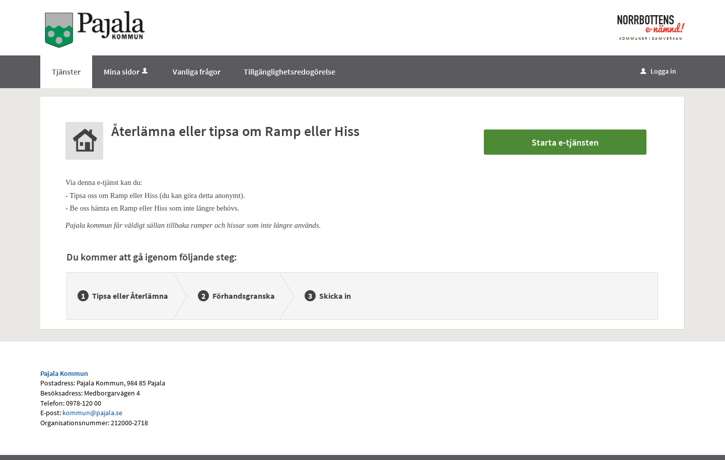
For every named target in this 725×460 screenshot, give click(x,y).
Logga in (658, 71)
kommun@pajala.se (92, 412)
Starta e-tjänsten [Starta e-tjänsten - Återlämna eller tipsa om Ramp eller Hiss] (565, 142)
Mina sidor (127, 72)
